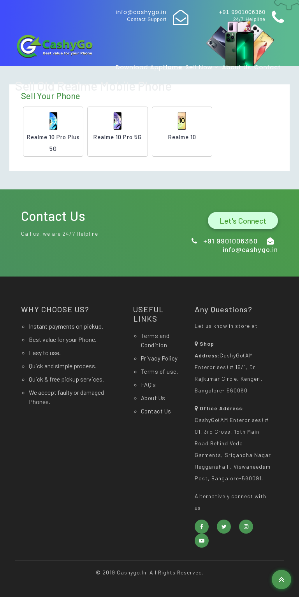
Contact (267, 67)
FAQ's (148, 384)
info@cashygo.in (141, 12)
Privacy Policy (159, 358)
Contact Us (156, 411)
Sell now (202, 67)
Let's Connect (243, 220)
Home (172, 67)
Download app (139, 67)
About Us (236, 67)
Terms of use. (159, 371)
